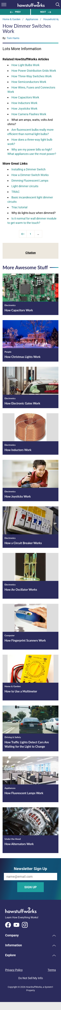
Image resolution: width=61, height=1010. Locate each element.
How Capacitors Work (25, 97)
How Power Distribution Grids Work (33, 70)
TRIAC (15, 191)
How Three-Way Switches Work (31, 76)
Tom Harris (13, 38)
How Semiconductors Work (28, 82)
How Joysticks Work (24, 108)
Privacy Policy (14, 970)
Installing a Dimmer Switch (28, 169)
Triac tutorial (19, 207)
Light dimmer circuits (24, 186)
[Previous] (23, 234)
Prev (15, 12)
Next (46, 12)
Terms (52, 970)
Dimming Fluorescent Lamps (29, 180)
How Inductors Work (24, 103)
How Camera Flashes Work (28, 114)
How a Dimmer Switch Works (30, 175)
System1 (49, 987)
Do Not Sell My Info (30, 978)
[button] (30, 935)
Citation (30, 252)
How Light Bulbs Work (25, 65)
